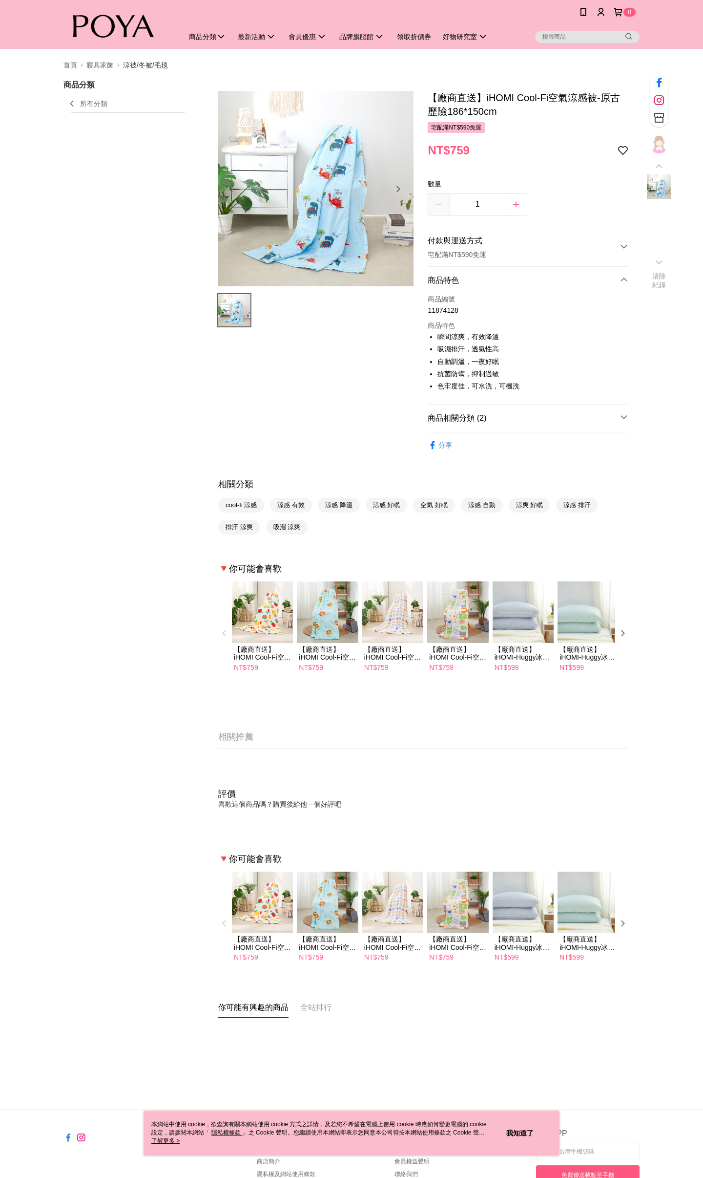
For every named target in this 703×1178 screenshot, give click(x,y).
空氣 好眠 (434, 505)
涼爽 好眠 (529, 505)
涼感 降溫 (338, 505)
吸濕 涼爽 (287, 527)
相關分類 (235, 484)
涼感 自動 (482, 505)
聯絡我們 (406, 1174)
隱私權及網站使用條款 (286, 1174)
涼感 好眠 (386, 505)
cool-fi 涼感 (241, 505)
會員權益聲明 (412, 1161)
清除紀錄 (659, 280)
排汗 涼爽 (239, 527)
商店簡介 (268, 1161)
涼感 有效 (291, 505)
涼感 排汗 (577, 505)
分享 (440, 445)
